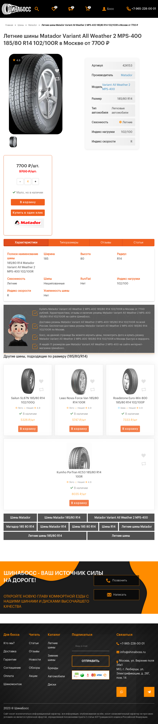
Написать (119, 594)
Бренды (53, 668)
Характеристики (26, 242)
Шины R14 (108, 526)
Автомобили (56, 676)
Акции (33, 676)
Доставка (10, 651)
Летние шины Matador (137, 526)
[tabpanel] (36, 94)
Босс (110, 8)
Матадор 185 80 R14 (20, 526)
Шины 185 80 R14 (84, 526)
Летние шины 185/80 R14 (45, 535)
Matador (126, 75)
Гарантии (10, 659)
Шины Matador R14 (53, 526)
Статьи (138, 242)
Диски (52, 684)
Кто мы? (9, 643)
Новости (35, 659)
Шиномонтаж (13, 684)
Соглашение (12, 667)
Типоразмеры (69, 242)
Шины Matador (20, 517)
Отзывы (106, 242)
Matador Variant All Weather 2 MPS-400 (121, 517)
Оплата (9, 676)
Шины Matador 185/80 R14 (62, 517)
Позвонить (119, 580)
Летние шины (121, 535)
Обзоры (34, 667)
